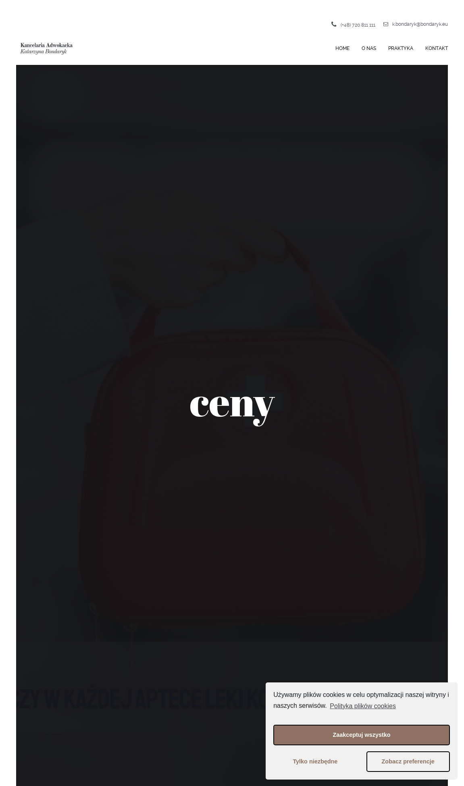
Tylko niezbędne (315, 761)
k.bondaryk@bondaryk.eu (415, 24)
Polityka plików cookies (363, 706)
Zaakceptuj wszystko (361, 735)
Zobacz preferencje (408, 761)
